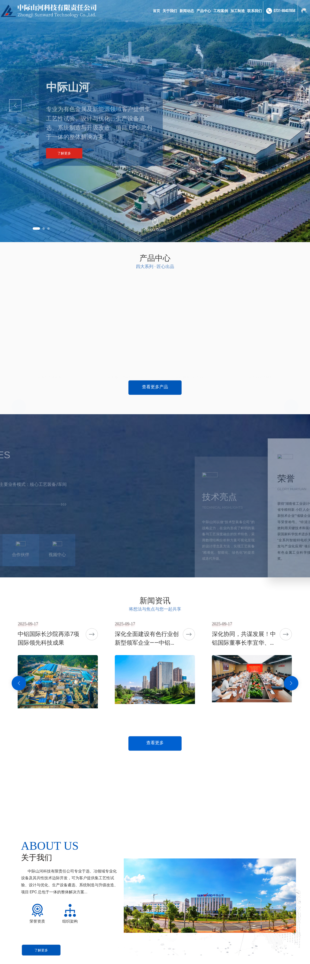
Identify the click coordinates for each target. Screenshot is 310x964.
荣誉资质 (37, 921)
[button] (36, 228)
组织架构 (70, 921)
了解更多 (64, 155)
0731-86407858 (284, 10)
